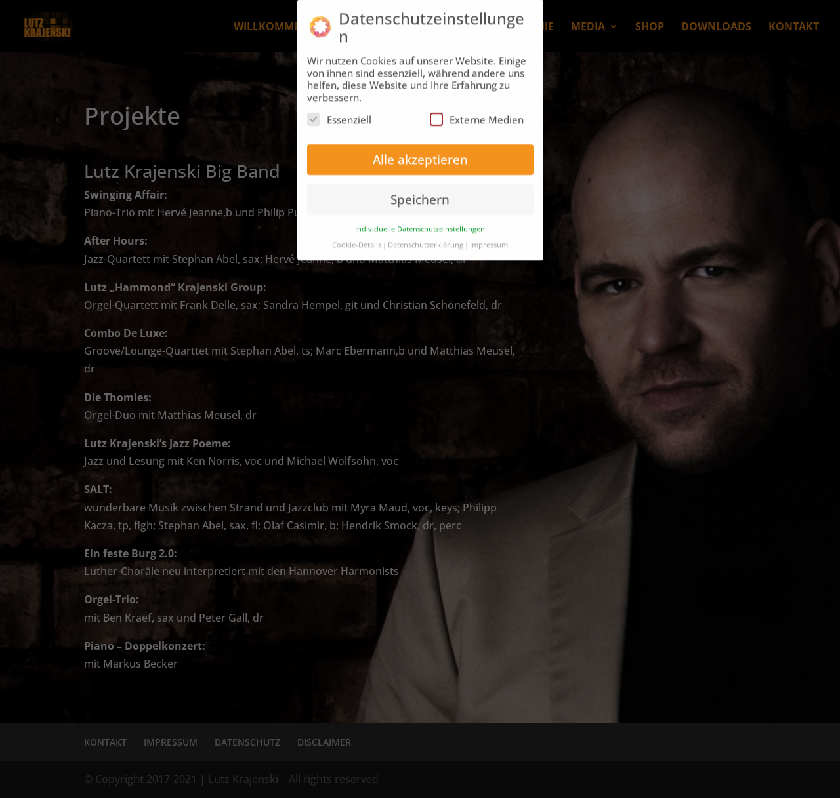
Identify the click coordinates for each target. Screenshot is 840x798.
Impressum (489, 238)
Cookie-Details (356, 238)
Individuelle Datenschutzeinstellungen (420, 221)
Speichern (420, 192)
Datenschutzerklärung (425, 238)
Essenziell (339, 112)
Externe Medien (477, 112)
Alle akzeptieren (420, 152)
